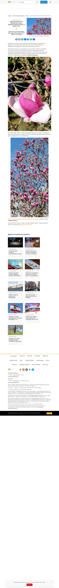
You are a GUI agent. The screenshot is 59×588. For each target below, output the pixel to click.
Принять (29, 584)
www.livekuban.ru (34, 395)
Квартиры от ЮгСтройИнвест (44, 2)
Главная (10, 15)
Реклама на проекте (13, 373)
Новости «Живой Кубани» (19, 15)
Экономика (29, 260)
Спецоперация (40, 360)
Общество (12, 260)
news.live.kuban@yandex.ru (13, 382)
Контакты (22, 355)
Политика (12, 304)
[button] (16, 39)
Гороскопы (12, 238)
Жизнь (27, 15)
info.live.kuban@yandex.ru (13, 376)
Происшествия (13, 282)
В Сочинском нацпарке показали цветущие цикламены (23, 219)
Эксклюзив (13, 356)
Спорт (11, 326)
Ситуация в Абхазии (24, 364)
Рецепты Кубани (36, 364)
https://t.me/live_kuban (26, 224)
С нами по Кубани (29, 360)
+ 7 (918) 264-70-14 (16, 374)
